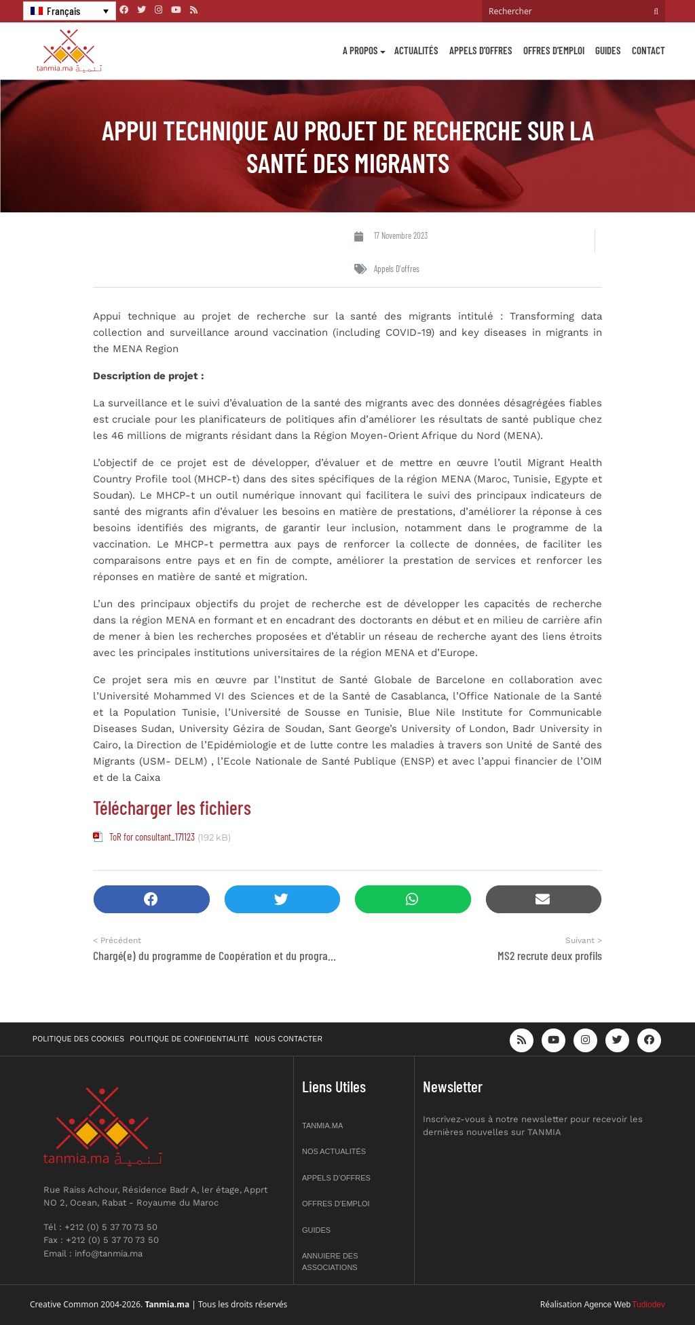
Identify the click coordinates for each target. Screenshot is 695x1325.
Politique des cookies (79, 1039)
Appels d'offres (396, 268)
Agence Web (607, 1304)
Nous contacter (288, 1039)
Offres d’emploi (553, 50)
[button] (151, 899)
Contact (648, 50)
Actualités (416, 50)
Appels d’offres (480, 50)
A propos (360, 50)
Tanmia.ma (322, 1125)
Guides (608, 50)
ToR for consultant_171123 (152, 836)
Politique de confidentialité (190, 1039)
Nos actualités (334, 1151)
